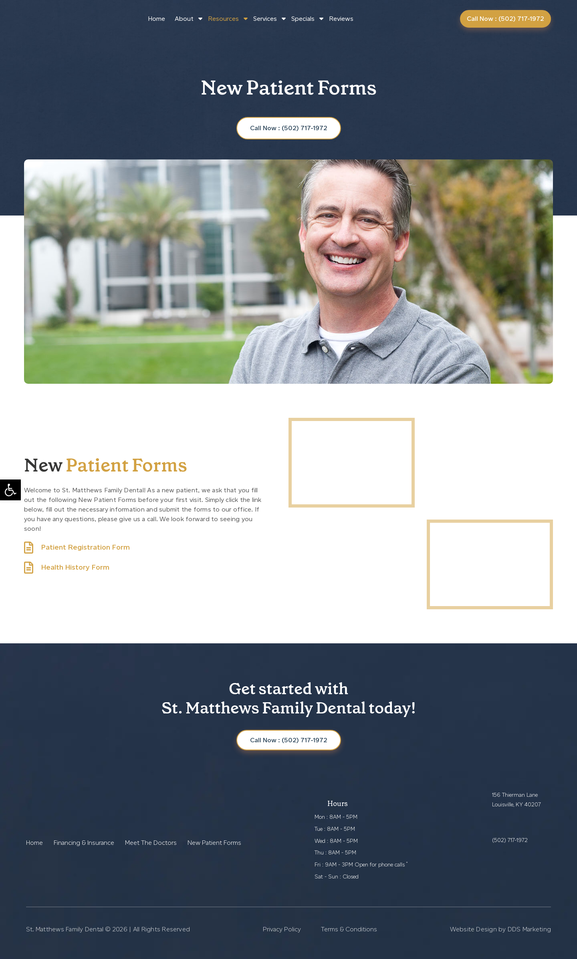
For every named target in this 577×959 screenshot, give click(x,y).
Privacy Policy (282, 929)
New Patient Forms (214, 842)
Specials (303, 18)
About (184, 18)
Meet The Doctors (151, 842)
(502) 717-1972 (510, 840)
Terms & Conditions (349, 929)
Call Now (288, 740)
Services (265, 18)
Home (156, 18)
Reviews (341, 18)
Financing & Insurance (84, 842)
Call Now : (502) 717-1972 (505, 18)
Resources (223, 18)
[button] (10, 490)
